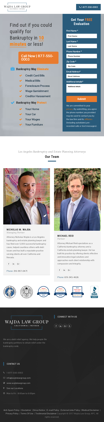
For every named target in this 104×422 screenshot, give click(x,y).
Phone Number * (74, 51)
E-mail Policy (53, 410)
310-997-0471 (20, 271)
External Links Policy (70, 410)
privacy (69, 109)
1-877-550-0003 (88, 7)
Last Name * (72, 41)
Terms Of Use (26, 413)
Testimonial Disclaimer (46, 413)
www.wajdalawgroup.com (18, 383)
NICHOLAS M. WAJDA (19, 229)
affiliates (88, 119)
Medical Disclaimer (90, 410)
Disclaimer (26, 410)
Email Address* (73, 71)
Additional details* (74, 81)
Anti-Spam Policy (12, 410)
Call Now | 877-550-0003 (37, 58)
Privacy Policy (12, 413)
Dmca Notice (39, 410)
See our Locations (15, 388)
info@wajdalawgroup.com (19, 378)
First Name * (72, 30)
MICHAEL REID (65, 235)
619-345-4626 (71, 277)
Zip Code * (71, 61)
